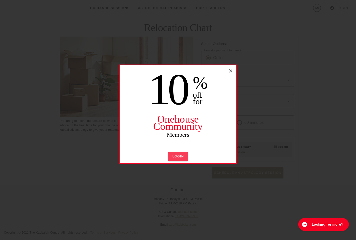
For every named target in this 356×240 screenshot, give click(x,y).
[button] (178, 156)
